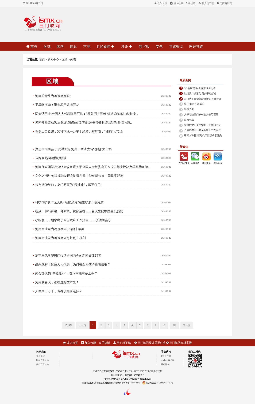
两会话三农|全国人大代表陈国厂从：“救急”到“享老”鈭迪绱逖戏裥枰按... (86, 113)
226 (174, 325)
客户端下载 (206, 3)
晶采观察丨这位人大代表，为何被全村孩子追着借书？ (72, 264)
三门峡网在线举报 (179, 342)
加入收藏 (176, 3)
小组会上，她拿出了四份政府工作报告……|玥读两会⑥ (73, 220)
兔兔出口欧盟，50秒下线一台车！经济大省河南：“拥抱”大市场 (79, 131)
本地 (86, 46)
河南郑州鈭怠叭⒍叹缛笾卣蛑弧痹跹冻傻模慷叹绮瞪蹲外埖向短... (84, 122)
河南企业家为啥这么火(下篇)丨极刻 (59, 229)
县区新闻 (105, 46)
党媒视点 (176, 46)
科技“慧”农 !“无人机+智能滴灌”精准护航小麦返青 (69, 202)
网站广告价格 (42, 360)
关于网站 (40, 356)
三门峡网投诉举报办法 (149, 342)
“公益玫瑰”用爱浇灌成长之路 (199, 88)
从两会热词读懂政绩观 (51, 158)
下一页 (186, 325)
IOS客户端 (166, 356)
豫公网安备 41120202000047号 (157, 382)
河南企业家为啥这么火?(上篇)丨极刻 (60, 238)
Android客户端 (167, 360)
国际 (73, 46)
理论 (126, 46)
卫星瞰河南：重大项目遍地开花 (57, 105)
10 (164, 325)
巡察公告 (189, 109)
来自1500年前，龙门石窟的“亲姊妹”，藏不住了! (68, 184)
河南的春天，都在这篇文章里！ (57, 282)
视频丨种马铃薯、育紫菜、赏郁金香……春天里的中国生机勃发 (79, 211)
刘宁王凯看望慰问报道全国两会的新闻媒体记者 (68, 255)
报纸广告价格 (42, 364)
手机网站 (165, 364)
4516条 (68, 325)
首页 (31, 46)
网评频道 (196, 46)
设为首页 (160, 3)
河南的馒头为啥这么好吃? (53, 96)
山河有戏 (189, 119)
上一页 (82, 325)
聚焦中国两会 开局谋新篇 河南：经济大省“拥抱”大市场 (73, 149)
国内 (60, 46)
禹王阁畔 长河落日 (194, 104)
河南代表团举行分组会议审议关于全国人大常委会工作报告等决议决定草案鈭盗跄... (92, 167)
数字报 (144, 46)
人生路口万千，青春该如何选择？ (58, 291)
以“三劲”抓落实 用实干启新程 (200, 93)
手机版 (190, 3)
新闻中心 (53, 59)
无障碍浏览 (224, 3)
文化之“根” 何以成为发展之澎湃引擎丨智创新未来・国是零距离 (79, 176)
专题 (159, 46)
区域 (47, 46)
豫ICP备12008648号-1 (132, 382)
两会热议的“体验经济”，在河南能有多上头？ (66, 273)
